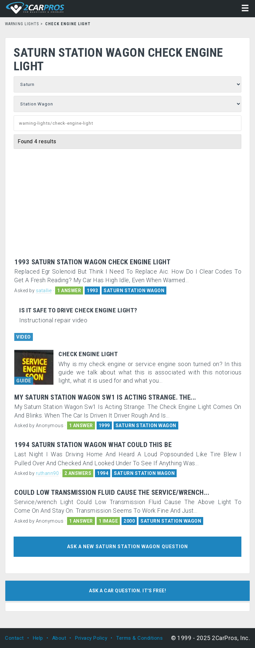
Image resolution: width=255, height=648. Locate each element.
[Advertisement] (127, 208)
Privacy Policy (91, 638)
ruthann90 (47, 473)
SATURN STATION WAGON (134, 290)
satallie (44, 290)
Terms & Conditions (139, 638)
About (59, 638)
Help (38, 638)
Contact (14, 638)
